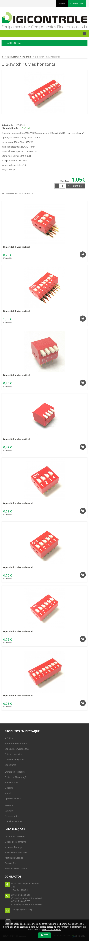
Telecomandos (12, 816)
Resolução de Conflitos (16, 868)
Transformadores (13, 821)
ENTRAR (62, 3)
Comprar (78, 185)
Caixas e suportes (13, 754)
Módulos (9, 793)
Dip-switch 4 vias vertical (16, 375)
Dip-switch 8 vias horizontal (18, 695)
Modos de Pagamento (15, 841)
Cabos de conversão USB (17, 748)
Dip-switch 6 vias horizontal (18, 631)
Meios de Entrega (13, 847)
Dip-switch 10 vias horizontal (47, 57)
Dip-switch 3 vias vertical (16, 246)
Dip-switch (26, 57)
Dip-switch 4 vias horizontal (18, 503)
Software (9, 810)
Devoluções (10, 863)
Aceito (44, 935)
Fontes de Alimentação (16, 777)
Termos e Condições (15, 836)
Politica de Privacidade (16, 852)
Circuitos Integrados (15, 759)
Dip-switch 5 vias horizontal (18, 567)
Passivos (9, 805)
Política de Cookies (14, 857)
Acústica (9, 738)
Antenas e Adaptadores (16, 743)
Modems (9, 787)
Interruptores (13, 57)
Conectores (10, 764)
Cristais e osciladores (15, 771)
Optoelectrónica (13, 798)
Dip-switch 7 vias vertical (16, 311)
